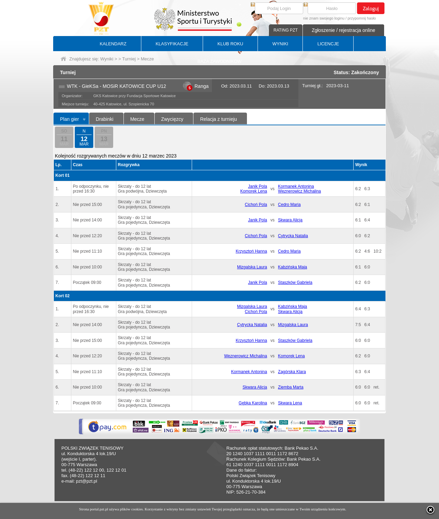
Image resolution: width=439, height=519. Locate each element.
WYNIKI (280, 43)
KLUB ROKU (230, 43)
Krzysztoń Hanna (251, 251)
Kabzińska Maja (292, 267)
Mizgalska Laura (252, 267)
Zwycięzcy (172, 119)
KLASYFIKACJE (172, 43)
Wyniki (106, 58)
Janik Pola (257, 186)
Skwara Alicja (290, 220)
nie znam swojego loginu (323, 18)
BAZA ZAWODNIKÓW (220, 61)
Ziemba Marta (291, 387)
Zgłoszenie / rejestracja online (343, 30)
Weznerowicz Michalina (299, 191)
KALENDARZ (113, 43)
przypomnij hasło (361, 18)
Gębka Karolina (253, 403)
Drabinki (104, 119)
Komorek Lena (253, 191)
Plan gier (69, 119)
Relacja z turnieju (218, 119)
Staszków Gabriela (295, 282)
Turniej (128, 58)
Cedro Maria (289, 204)
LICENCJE (328, 43)
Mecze (137, 119)
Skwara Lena (290, 403)
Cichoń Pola (256, 204)
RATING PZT (286, 30)
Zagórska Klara (292, 371)
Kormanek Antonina (296, 186)
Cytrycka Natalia (293, 235)
